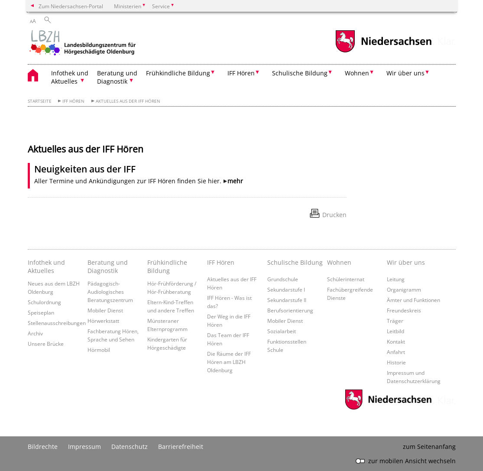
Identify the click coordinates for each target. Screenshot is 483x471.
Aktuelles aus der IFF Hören (128, 101)
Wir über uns (406, 262)
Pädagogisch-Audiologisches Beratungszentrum (110, 291)
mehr (235, 181)
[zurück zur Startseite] (82, 44)
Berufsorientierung (290, 310)
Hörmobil (99, 349)
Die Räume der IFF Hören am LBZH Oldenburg (229, 362)
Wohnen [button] (357, 73)
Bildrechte (43, 446)
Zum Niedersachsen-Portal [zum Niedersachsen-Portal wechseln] (71, 6)
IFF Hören (73, 101)
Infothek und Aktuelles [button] (69, 77)
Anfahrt (396, 351)
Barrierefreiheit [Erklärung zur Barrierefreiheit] (180, 446)
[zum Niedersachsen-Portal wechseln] (383, 51)
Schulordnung (44, 302)
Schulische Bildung (295, 262)
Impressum (84, 446)
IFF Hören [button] (241, 73)
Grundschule (282, 279)
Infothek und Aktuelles (46, 266)
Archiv (35, 333)
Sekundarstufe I (286, 289)
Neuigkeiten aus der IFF (85, 169)
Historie (396, 362)
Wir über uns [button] (405, 73)
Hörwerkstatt (103, 320)
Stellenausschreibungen (57, 322)
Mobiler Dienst (105, 310)
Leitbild (395, 331)
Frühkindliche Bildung (167, 266)
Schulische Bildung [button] (299, 73)
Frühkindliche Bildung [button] (178, 73)
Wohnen (339, 262)
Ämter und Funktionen (413, 299)
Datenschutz (129, 446)
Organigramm (404, 289)
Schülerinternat (345, 279)
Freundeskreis (404, 310)
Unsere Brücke (46, 343)
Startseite (40, 101)
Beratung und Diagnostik (108, 266)
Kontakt (396, 341)
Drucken (334, 215)
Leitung (396, 279)
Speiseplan (41, 312)
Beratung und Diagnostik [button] (117, 77)
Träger (395, 320)
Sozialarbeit (281, 331)
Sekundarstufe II (286, 299)
